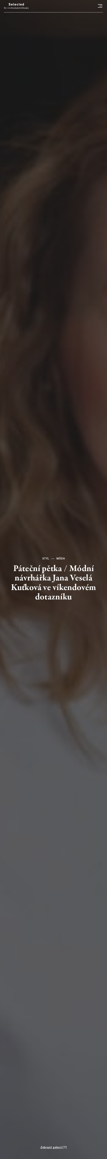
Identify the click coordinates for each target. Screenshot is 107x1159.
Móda (60, 558)
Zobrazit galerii (51, 1147)
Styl (45, 558)
